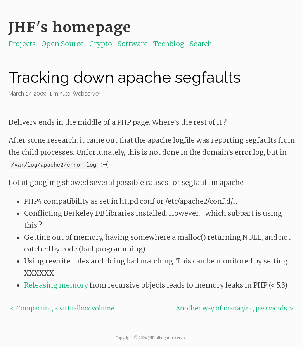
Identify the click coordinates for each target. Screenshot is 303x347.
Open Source (62, 44)
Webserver (86, 94)
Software (133, 44)
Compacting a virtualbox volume (65, 308)
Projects (22, 44)
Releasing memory (56, 285)
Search (201, 44)
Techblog (168, 44)
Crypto (100, 44)
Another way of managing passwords (231, 308)
